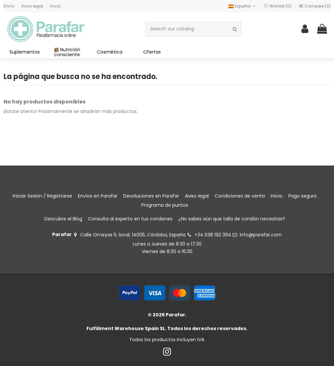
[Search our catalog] (234, 29)
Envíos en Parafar (97, 196)
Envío (9, 6)
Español (242, 6)
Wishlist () (278, 6)
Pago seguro (302, 196)
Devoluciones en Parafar (151, 196)
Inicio (55, 6)
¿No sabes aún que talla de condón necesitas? (231, 218)
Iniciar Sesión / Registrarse (42, 196)
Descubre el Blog (63, 218)
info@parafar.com (261, 234)
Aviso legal (32, 6)
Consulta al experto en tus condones (130, 218)
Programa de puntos (164, 205)
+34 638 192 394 (212, 234)
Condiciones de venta (240, 196)
